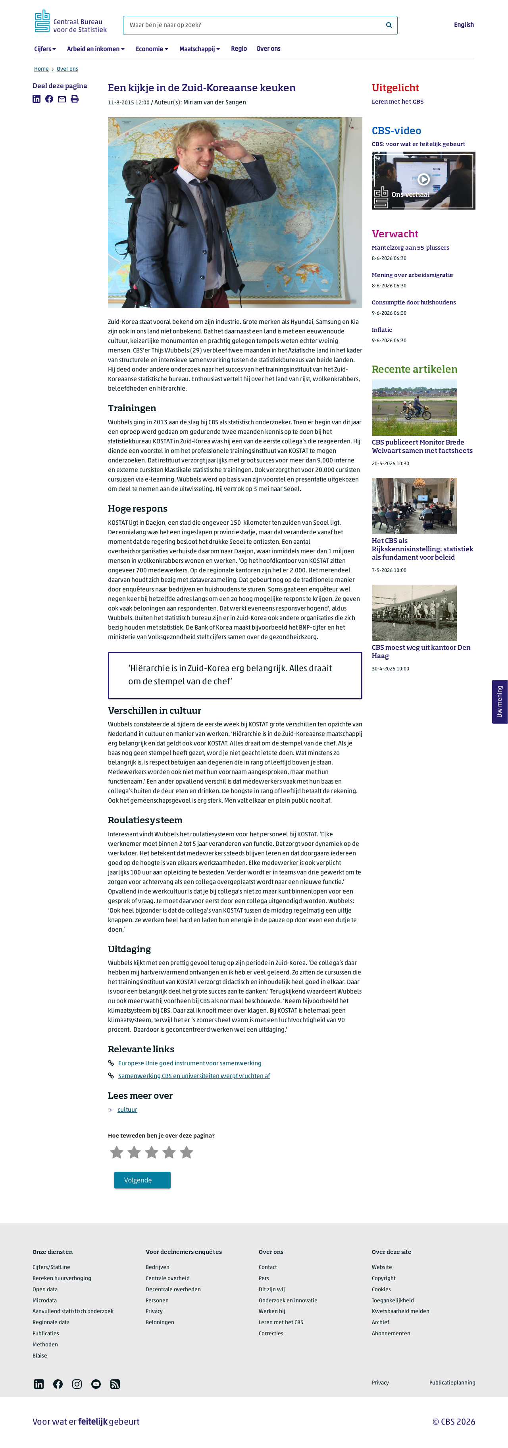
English (464, 25)
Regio (239, 49)
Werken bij (272, 1311)
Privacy (154, 1311)
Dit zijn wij (272, 1289)
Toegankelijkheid (393, 1301)
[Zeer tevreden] (186, 1151)
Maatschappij (197, 49)
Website (382, 1267)
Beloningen (160, 1322)
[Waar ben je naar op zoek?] (260, 25)
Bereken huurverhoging (62, 1278)
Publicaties (46, 1333)
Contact (268, 1267)
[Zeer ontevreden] (116, 1151)
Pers (264, 1278)
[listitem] (36, 99)
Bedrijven (157, 1267)
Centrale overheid (168, 1278)
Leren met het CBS (281, 1322)
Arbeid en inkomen (93, 49)
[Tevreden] (169, 1151)
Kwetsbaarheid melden (400, 1311)
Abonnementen (391, 1333)
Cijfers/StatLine (51, 1267)
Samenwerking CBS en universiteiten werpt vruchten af (194, 1076)
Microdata (45, 1301)
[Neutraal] (151, 1151)
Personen (157, 1301)
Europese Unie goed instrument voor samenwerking (190, 1064)
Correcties (271, 1333)
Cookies (381, 1289)
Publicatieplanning (452, 1383)
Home (41, 69)
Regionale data (51, 1322)
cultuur (127, 1110)
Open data (45, 1289)
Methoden (45, 1345)
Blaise (40, 1356)
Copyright (384, 1278)
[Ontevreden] (134, 1151)
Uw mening (500, 702)
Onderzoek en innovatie (288, 1301)
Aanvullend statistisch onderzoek (73, 1311)
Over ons (268, 49)
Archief (380, 1322)
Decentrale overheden (173, 1289)
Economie (149, 49)
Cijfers (42, 49)
